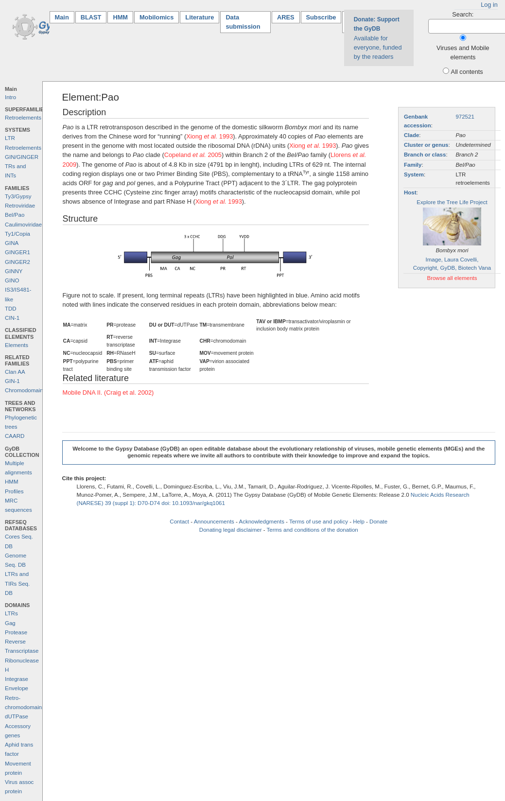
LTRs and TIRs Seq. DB (17, 583)
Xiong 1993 (209, 136)
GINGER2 (17, 262)
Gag (10, 623)
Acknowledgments (261, 521)
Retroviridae (20, 206)
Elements (16, 345)
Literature (199, 17)
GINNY (13, 271)
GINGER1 (17, 252)
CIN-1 (12, 318)
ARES (286, 17)
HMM (120, 17)
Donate (378, 521)
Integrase (16, 679)
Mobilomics (156, 17)
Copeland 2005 (193, 154)
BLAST (91, 17)
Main (64, 17)
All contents (467, 71)
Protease (16, 632)
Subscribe (321, 17)
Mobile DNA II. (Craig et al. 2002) (108, 392)
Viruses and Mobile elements (462, 52)
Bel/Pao (14, 215)
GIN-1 (12, 381)
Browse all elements (452, 278)
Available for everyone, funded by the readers (378, 38)
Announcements (214, 521)
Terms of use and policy (318, 521)
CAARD (14, 436)
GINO (12, 280)
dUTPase (16, 716)
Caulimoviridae (23, 224)
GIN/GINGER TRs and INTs (21, 166)
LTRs (11, 613)
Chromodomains (25, 390)
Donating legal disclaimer (230, 530)
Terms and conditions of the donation (312, 530)
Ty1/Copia (17, 234)
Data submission (243, 22)
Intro (10, 97)
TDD (11, 309)
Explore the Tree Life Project (452, 202)
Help (359, 521)
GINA (11, 243)
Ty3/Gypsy (18, 196)
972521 (464, 117)
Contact (179, 521)
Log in (489, 4)
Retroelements (23, 118)
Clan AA (15, 372)
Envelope (16, 688)
